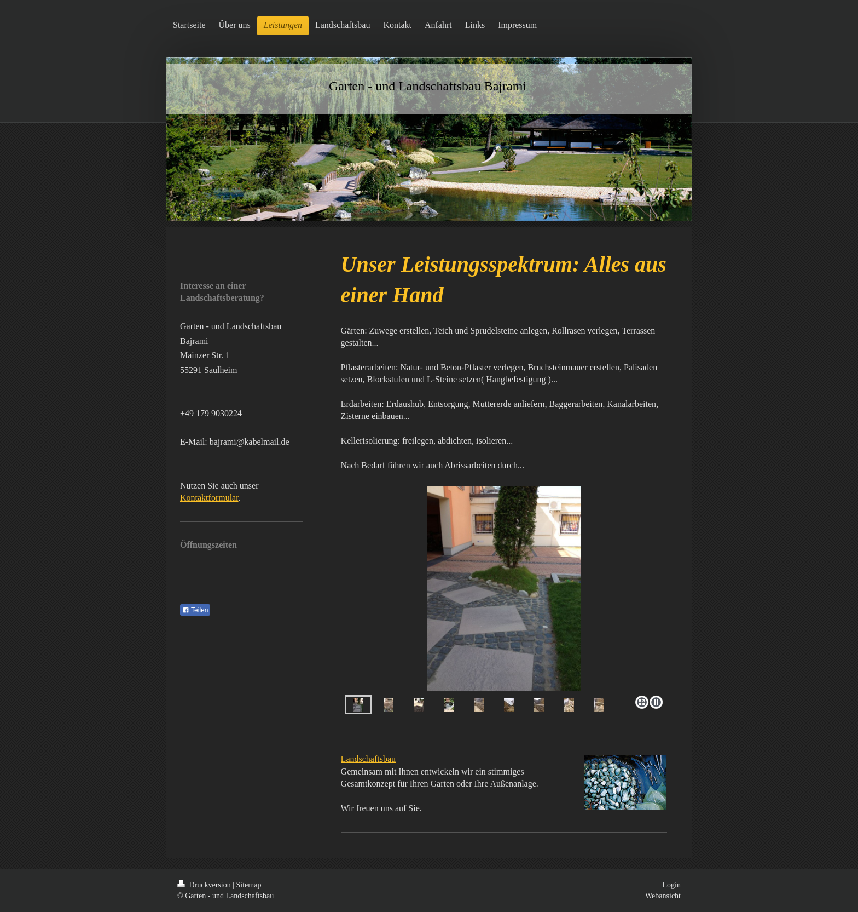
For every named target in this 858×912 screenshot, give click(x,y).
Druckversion (205, 885)
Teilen (195, 610)
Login (672, 885)
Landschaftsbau (368, 759)
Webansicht (663, 896)
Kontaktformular (209, 497)
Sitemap (249, 885)
